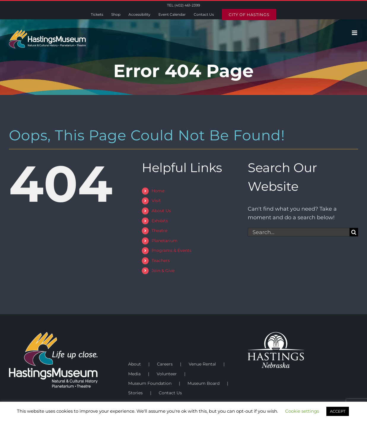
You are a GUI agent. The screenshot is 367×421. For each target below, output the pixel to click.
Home (158, 190)
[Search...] (298, 232)
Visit (156, 200)
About (134, 364)
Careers (165, 364)
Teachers (161, 260)
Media (134, 373)
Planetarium (164, 240)
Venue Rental (202, 364)
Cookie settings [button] (302, 411)
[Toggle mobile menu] (355, 33)
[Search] (353, 232)
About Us (161, 210)
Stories (135, 392)
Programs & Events (171, 250)
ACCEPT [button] (337, 411)
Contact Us (170, 392)
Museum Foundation (149, 383)
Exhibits (160, 220)
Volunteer (167, 373)
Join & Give (163, 270)
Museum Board (204, 383)
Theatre (159, 230)
